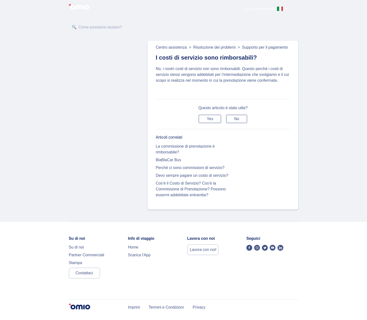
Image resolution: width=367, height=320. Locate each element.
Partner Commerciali (86, 255)
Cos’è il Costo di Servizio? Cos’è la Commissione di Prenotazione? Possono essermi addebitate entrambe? (191, 189)
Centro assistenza (171, 47)
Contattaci (84, 273)
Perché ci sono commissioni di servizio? (190, 168)
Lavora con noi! (203, 250)
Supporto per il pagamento (265, 47)
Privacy (199, 307)
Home (133, 247)
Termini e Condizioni (166, 307)
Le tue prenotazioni (260, 9)
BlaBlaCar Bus (168, 160)
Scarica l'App (139, 255)
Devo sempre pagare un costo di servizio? (192, 175)
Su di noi (76, 247)
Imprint (134, 307)
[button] (210, 119)
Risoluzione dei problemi (214, 47)
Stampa (75, 263)
